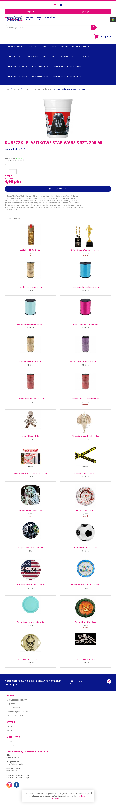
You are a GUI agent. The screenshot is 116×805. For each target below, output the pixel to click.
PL (59, 5)
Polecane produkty (13, 219)
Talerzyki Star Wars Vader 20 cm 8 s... (30, 547)
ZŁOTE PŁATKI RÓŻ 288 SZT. (30, 250)
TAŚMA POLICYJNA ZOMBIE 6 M (85, 473)
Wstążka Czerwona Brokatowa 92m (85, 399)
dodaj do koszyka (59, 189)
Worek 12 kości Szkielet (30, 436)
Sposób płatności (13, 707)
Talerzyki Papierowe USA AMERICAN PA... (30, 585)
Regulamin (10, 704)
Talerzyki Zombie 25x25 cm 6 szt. (30, 510)
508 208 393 (15, 768)
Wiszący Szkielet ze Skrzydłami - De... (85, 436)
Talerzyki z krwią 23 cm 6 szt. (85, 510)
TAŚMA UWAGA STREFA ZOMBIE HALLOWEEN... (30, 473)
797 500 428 (15, 771)
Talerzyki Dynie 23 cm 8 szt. (85, 622)
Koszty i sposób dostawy (16, 700)
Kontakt (9, 726)
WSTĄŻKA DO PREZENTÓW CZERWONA (31, 399)
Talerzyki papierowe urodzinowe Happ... (85, 585)
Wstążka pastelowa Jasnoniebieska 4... (31, 324)
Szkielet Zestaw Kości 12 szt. (85, 659)
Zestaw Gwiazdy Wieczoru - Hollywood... (85, 250)
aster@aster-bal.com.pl (20, 775)
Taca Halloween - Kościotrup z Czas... (30, 659)
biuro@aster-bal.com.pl (20, 777)
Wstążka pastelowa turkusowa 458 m (85, 287)
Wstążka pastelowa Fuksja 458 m (85, 324)
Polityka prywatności (14, 715)
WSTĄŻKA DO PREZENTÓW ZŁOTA (30, 361)
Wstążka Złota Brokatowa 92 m (30, 287)
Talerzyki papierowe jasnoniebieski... (30, 622)
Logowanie (31, 12)
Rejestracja (84, 12)
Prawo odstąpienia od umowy (18, 711)
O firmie (9, 730)
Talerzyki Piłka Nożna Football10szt (85, 547)
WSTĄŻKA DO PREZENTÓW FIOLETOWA (85, 361)
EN (61, 5)
